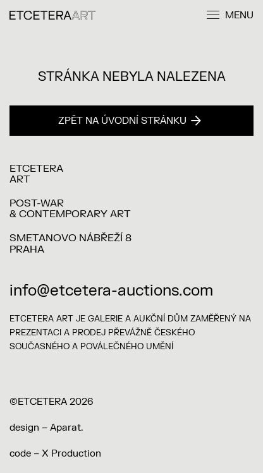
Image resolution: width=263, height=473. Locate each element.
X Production (71, 454)
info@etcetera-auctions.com (111, 291)
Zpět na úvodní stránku (129, 121)
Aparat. (66, 428)
